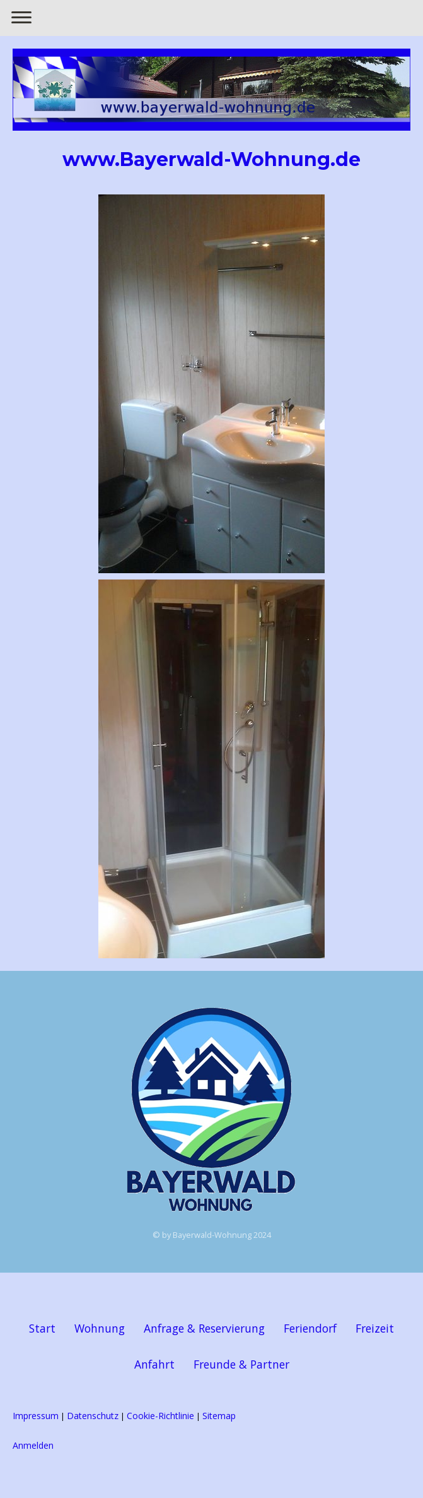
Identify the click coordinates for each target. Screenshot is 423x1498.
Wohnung (99, 1328)
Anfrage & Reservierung (204, 1328)
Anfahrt (154, 1364)
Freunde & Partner (241, 1364)
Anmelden (33, 1445)
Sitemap (219, 1416)
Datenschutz (93, 1416)
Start (42, 1328)
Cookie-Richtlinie (160, 1416)
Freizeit (375, 1328)
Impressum (36, 1416)
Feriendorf (310, 1328)
